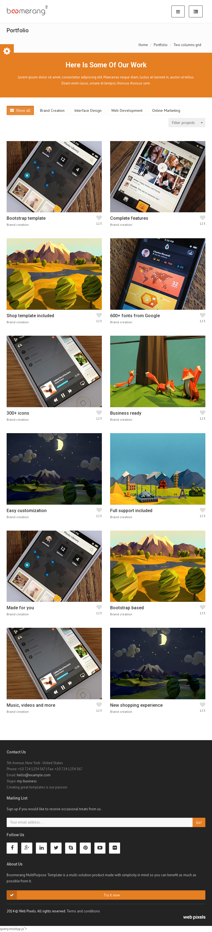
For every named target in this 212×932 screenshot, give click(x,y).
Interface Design (88, 110)
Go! (199, 822)
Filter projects (183, 122)
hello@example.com (34, 775)
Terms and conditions (83, 911)
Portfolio (161, 45)
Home (143, 45)
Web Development (126, 110)
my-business (27, 781)
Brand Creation (52, 110)
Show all (20, 110)
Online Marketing (166, 110)
